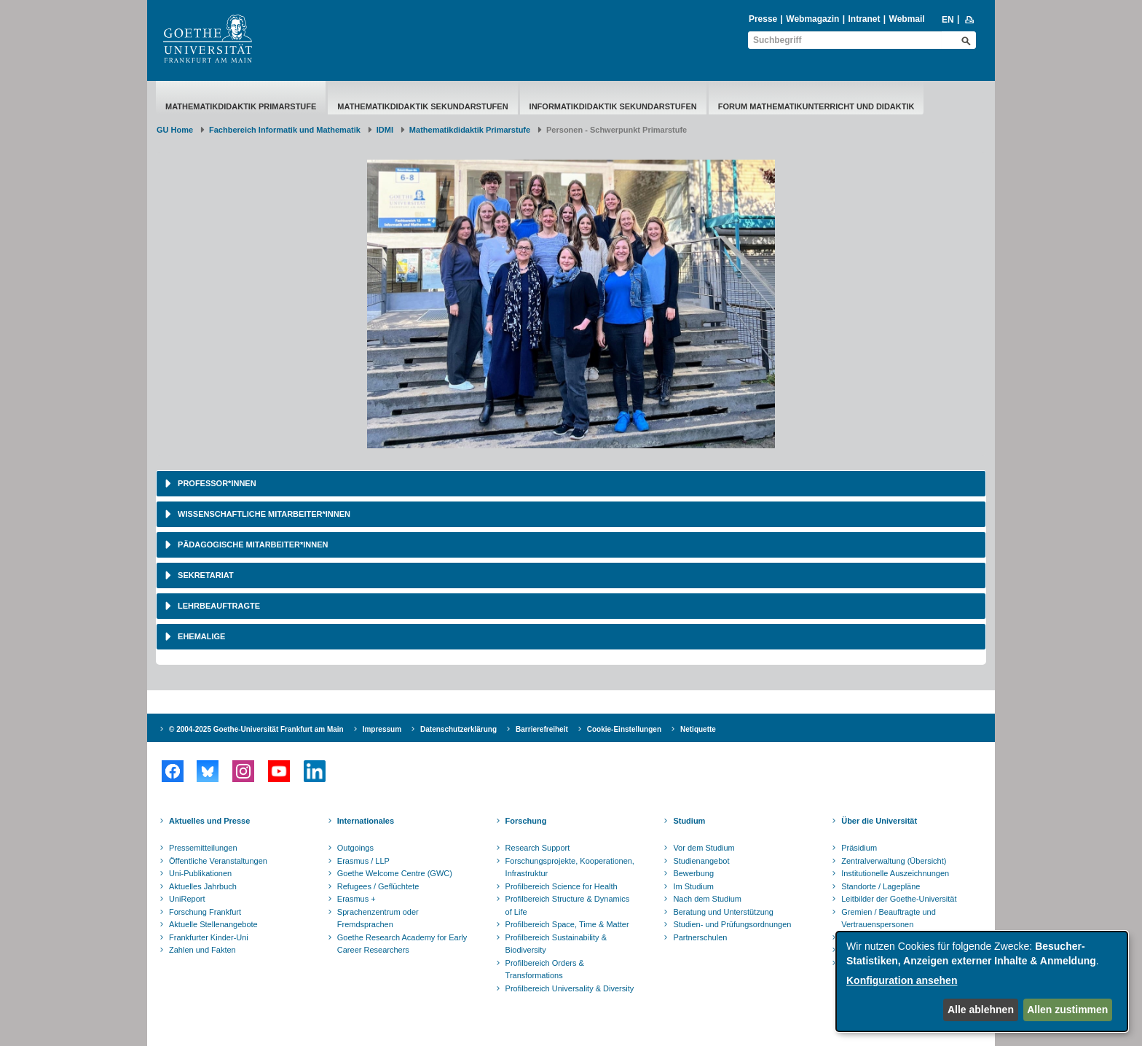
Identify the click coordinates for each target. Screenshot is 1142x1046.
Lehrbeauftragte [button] (218, 605)
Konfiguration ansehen (901, 980)
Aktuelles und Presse (209, 820)
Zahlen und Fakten (202, 949)
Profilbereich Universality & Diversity (569, 988)
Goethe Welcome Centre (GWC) (394, 873)
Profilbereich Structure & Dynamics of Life (567, 905)
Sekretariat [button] (205, 575)
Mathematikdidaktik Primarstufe (240, 106)
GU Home (175, 129)
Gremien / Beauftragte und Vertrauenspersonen (888, 918)
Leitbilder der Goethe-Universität (898, 898)
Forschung (526, 820)
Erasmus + (356, 898)
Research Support (537, 847)
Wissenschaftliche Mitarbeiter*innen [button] (263, 514)
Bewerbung (693, 873)
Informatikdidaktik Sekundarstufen (613, 106)
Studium (689, 820)
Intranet (864, 19)
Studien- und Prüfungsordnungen (732, 924)
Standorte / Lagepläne (880, 886)
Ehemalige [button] (200, 636)
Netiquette (698, 729)
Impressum (382, 729)
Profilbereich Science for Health (561, 886)
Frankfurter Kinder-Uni (208, 937)
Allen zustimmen (1067, 1009)
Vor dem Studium (703, 847)
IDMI (385, 129)
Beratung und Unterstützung (723, 912)
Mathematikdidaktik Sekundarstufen (422, 106)
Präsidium (859, 847)
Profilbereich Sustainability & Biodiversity (556, 944)
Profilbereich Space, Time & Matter (567, 924)
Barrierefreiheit (542, 729)
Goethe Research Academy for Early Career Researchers (402, 944)
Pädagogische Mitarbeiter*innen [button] (252, 544)
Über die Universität (879, 820)
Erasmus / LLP (363, 860)
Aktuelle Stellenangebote (213, 924)
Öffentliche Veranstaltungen (218, 860)
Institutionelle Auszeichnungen (895, 873)
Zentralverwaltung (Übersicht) (893, 860)
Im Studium (693, 886)
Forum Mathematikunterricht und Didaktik (816, 106)
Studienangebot (701, 860)
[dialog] (981, 981)
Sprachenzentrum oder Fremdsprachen (378, 918)
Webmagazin (812, 19)
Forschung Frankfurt (205, 912)
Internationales (365, 820)
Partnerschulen (700, 937)
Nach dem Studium (707, 898)
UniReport (187, 898)
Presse (763, 19)
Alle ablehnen (981, 1009)
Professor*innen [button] (216, 483)
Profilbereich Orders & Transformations (544, 969)
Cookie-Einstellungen (624, 729)
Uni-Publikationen (200, 873)
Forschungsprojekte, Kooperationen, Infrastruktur (569, 867)
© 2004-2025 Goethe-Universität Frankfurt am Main (256, 729)
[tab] (571, 483)
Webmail (907, 19)
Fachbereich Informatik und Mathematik (285, 129)
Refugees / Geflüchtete (378, 886)
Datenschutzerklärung (458, 729)
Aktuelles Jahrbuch (203, 886)
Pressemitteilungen (203, 847)
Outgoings (355, 847)
